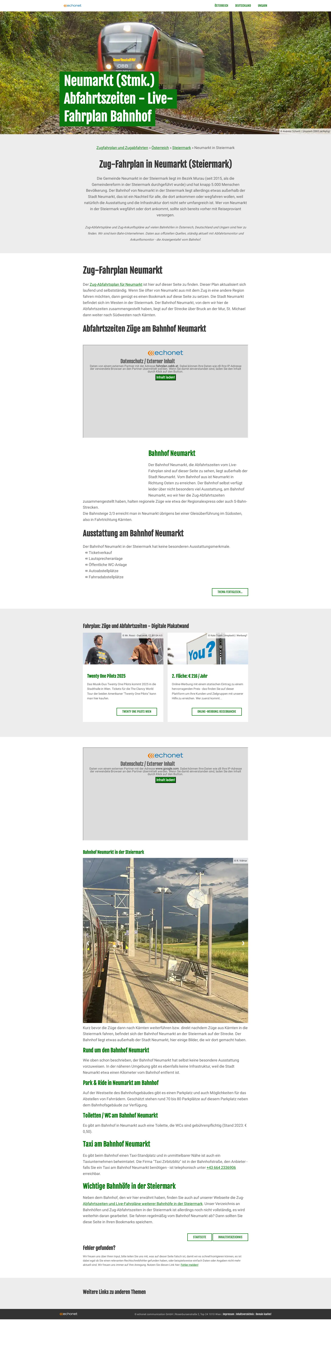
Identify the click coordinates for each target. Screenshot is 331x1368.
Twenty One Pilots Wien (136, 711)
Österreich (221, 5)
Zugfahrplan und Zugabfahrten (122, 147)
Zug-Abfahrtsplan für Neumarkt (116, 284)
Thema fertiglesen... (230, 592)
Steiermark (181, 147)
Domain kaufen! (263, 1314)
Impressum (228, 1314)
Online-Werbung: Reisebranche (216, 711)
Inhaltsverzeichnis (230, 1237)
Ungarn (262, 5)
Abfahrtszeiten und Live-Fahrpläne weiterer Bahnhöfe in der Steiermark (143, 1203)
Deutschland (243, 5)
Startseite (199, 1237)
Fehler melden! (189, 1264)
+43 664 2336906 (221, 1167)
